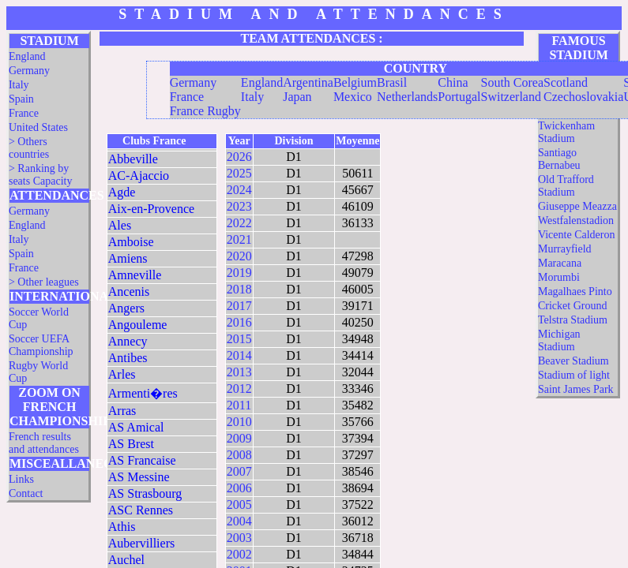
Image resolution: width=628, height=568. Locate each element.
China (453, 82)
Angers (126, 308)
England (27, 56)
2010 (239, 421)
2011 (239, 405)
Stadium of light (574, 375)
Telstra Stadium (572, 320)
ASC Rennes (140, 510)
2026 (239, 156)
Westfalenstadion (576, 220)
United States (38, 127)
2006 (239, 488)
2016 (239, 322)
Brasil (392, 82)
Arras (122, 410)
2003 (239, 537)
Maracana (559, 263)
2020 (239, 256)
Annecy (128, 341)
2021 (239, 239)
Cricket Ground (572, 306)
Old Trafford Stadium (566, 186)
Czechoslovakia (583, 96)
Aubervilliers (141, 543)
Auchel (126, 559)
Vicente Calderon (576, 235)
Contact (26, 493)
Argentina (308, 82)
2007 (239, 471)
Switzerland (511, 96)
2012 (239, 388)
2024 (239, 189)
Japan (297, 96)
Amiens (128, 258)
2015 (239, 339)
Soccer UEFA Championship (41, 345)
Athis (122, 526)
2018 (239, 289)
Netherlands (407, 96)
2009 (239, 438)
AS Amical (136, 427)
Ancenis (128, 291)
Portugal (459, 96)
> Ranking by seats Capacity (40, 175)
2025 (239, 173)
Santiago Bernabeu (559, 159)
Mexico (352, 96)
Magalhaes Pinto (575, 291)
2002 (239, 554)
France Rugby (205, 111)
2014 (239, 355)
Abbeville (133, 159)
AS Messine (139, 477)
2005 (239, 504)
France (24, 113)
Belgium (355, 82)
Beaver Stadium (573, 361)
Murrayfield (565, 249)
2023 (239, 206)
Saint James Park (576, 389)
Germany (29, 71)
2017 (239, 305)
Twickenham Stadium (566, 132)
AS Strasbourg (145, 493)
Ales (119, 225)
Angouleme (137, 324)
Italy (19, 85)
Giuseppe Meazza (577, 206)
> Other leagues (44, 282)
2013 (239, 372)
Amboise (131, 241)
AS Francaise (142, 460)
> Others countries (29, 148)
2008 (239, 455)
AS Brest (131, 443)
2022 (239, 223)
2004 (239, 521)
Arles (122, 374)
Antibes (128, 357)
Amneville (135, 275)
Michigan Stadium (559, 340)
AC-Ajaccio (138, 175)
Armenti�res (143, 393)
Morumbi (559, 277)
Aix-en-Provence (151, 208)
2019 (239, 272)
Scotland (565, 82)
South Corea (512, 82)
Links (21, 479)
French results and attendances (44, 443)
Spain (21, 99)
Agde (122, 192)
